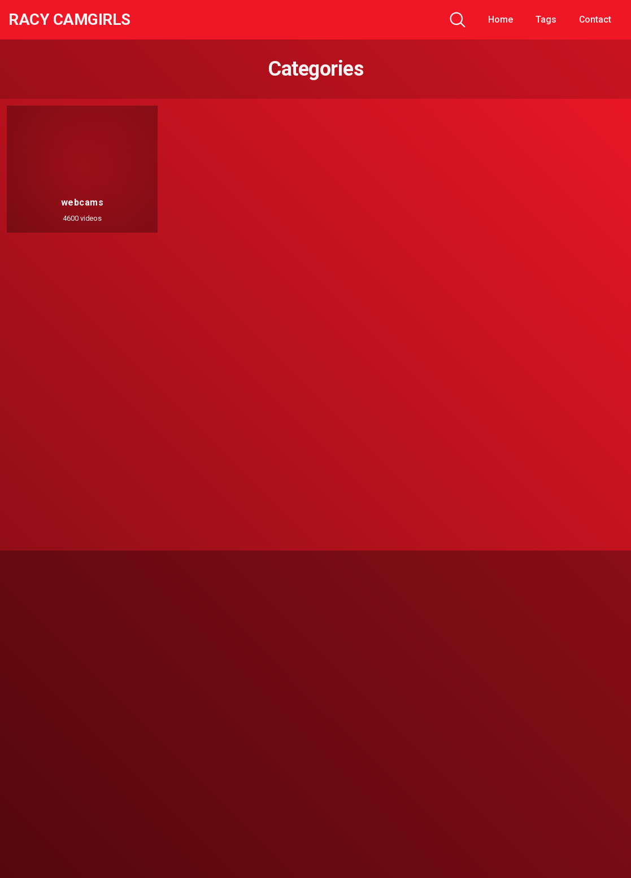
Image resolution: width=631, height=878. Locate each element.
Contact (595, 19)
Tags (546, 19)
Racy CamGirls (69, 20)
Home (500, 19)
